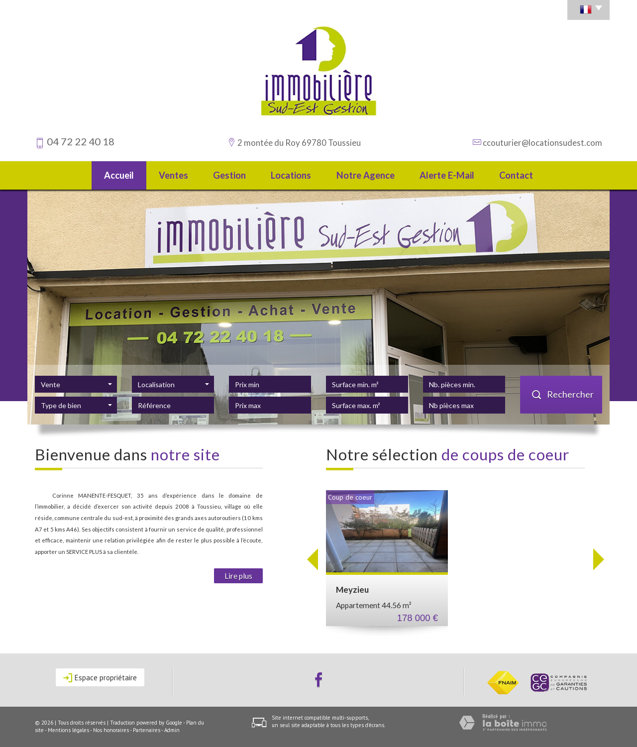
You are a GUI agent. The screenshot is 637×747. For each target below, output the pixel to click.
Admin (172, 730)
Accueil (119, 175)
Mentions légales (68, 730)
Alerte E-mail (447, 175)
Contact (516, 175)
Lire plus (238, 575)
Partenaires (146, 730)
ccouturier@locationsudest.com (542, 142)
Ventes (173, 175)
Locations (291, 175)
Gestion (229, 175)
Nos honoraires (111, 730)
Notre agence (365, 175)
